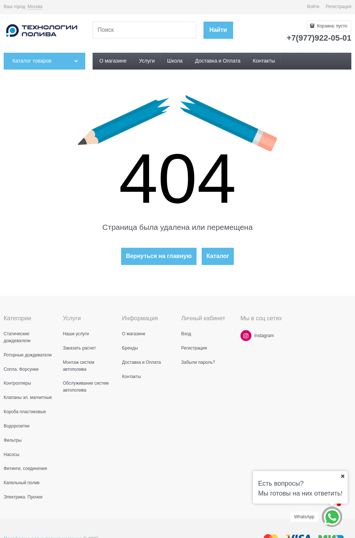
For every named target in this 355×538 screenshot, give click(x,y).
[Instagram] (245, 335)
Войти (313, 6)
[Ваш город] (342, 476)
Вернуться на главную (159, 256)
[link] (34, 7)
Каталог (217, 256)
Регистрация (338, 6)
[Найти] (218, 30)
